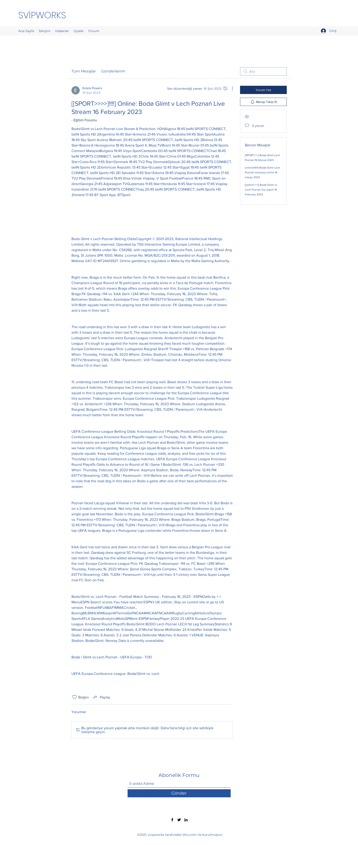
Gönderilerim (113, 71)
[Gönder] (179, 793)
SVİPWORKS (42, 15)
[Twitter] (179, 819)
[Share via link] (101, 697)
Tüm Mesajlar (83, 71)
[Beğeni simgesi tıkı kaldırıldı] (74, 697)
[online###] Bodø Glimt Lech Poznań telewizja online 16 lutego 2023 (262, 172)
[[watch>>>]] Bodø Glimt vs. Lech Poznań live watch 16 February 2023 (261, 189)
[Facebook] (172, 819)
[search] (263, 71)
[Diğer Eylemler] (230, 88)
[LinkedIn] (186, 819)
